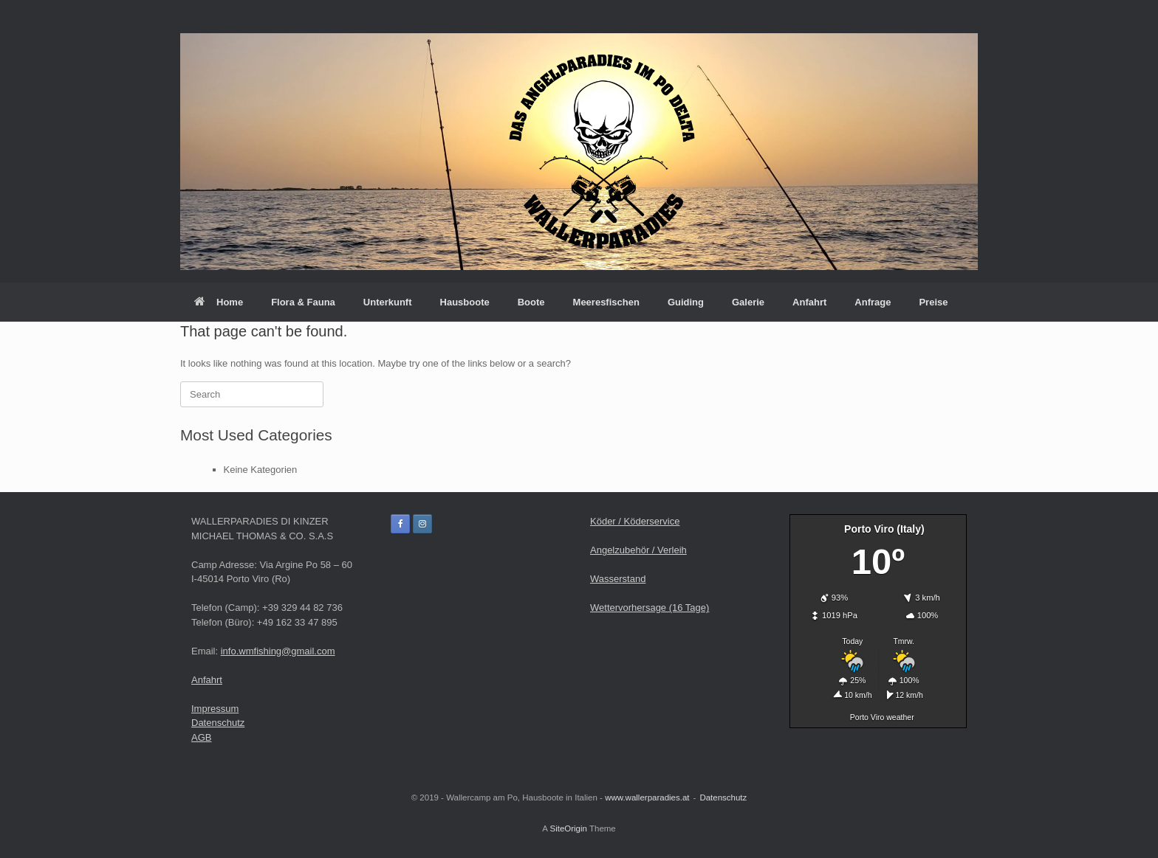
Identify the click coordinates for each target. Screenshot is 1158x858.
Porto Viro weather (882, 717)
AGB (201, 737)
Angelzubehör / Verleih (638, 550)
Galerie (748, 302)
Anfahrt (809, 302)
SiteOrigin (568, 828)
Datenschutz (217, 722)
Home (218, 302)
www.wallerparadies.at (647, 797)
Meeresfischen (606, 302)
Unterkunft (387, 302)
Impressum (215, 708)
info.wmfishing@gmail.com (278, 651)
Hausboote (465, 302)
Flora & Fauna (303, 302)
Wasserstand (617, 578)
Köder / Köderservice (634, 521)
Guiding (686, 302)
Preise (933, 302)
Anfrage (872, 302)
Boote (531, 302)
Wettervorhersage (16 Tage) (649, 607)
